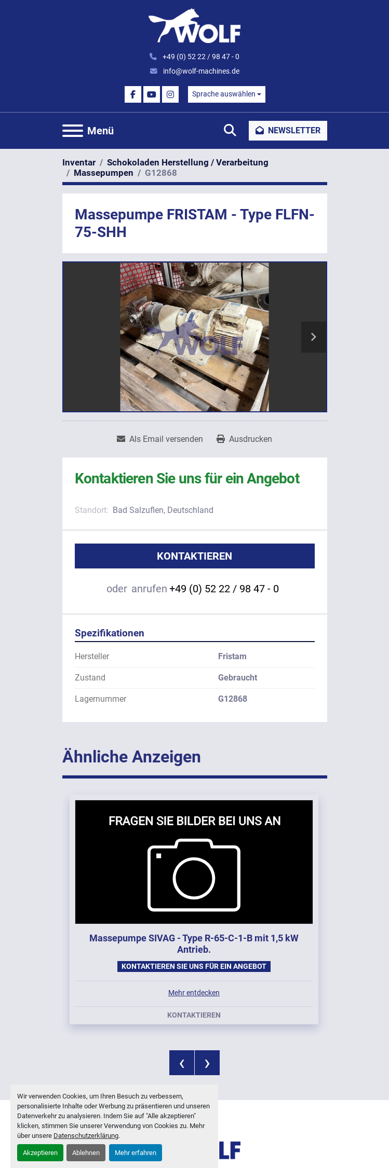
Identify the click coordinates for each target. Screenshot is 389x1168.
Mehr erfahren (135, 1153)
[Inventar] (79, 162)
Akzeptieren (40, 1153)
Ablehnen (86, 1153)
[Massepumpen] (103, 173)
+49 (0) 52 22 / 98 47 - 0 (200, 56)
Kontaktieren (194, 556)
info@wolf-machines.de (200, 71)
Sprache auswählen (224, 94)
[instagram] (170, 94)
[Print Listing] (244, 439)
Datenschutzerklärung (85, 1135)
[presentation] (181, 1062)
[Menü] (72, 130)
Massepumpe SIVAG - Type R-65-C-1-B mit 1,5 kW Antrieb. (194, 944)
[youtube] (151, 94)
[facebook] (133, 94)
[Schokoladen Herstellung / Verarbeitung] (188, 162)
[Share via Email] (160, 439)
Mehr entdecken (194, 993)
